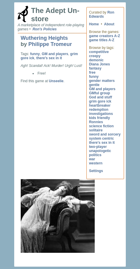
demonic (96, 60)
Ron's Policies (45, 29)
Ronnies (96, 122)
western (95, 163)
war (92, 159)
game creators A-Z (104, 36)
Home (94, 24)
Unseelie (56, 81)
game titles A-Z (102, 40)
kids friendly (99, 118)
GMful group (99, 93)
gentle (94, 85)
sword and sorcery (105, 134)
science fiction (101, 126)
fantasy (95, 68)
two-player (98, 147)
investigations (101, 114)
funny (94, 77)
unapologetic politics (100, 153)
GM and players (102, 89)
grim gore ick (100, 101)
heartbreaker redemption (100, 107)
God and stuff (100, 97)
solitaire (96, 130)
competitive (99, 52)
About (109, 24)
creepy (95, 56)
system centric (101, 138)
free (92, 72)
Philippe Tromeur (50, 44)
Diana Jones (99, 64)
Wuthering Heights (44, 38)
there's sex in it (102, 143)
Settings (96, 171)
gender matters (102, 81)
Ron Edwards (101, 14)
